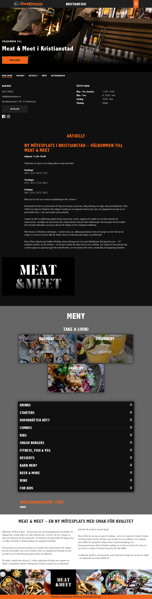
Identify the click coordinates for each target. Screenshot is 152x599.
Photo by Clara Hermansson (87, 596)
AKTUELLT (33, 76)
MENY (44, 76)
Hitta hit (15, 109)
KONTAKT (21, 76)
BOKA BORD (7, 76)
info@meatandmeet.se (11, 96)
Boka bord (15, 60)
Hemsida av (61, 596)
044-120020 (7, 91)
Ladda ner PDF (47, 351)
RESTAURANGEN (58, 76)
